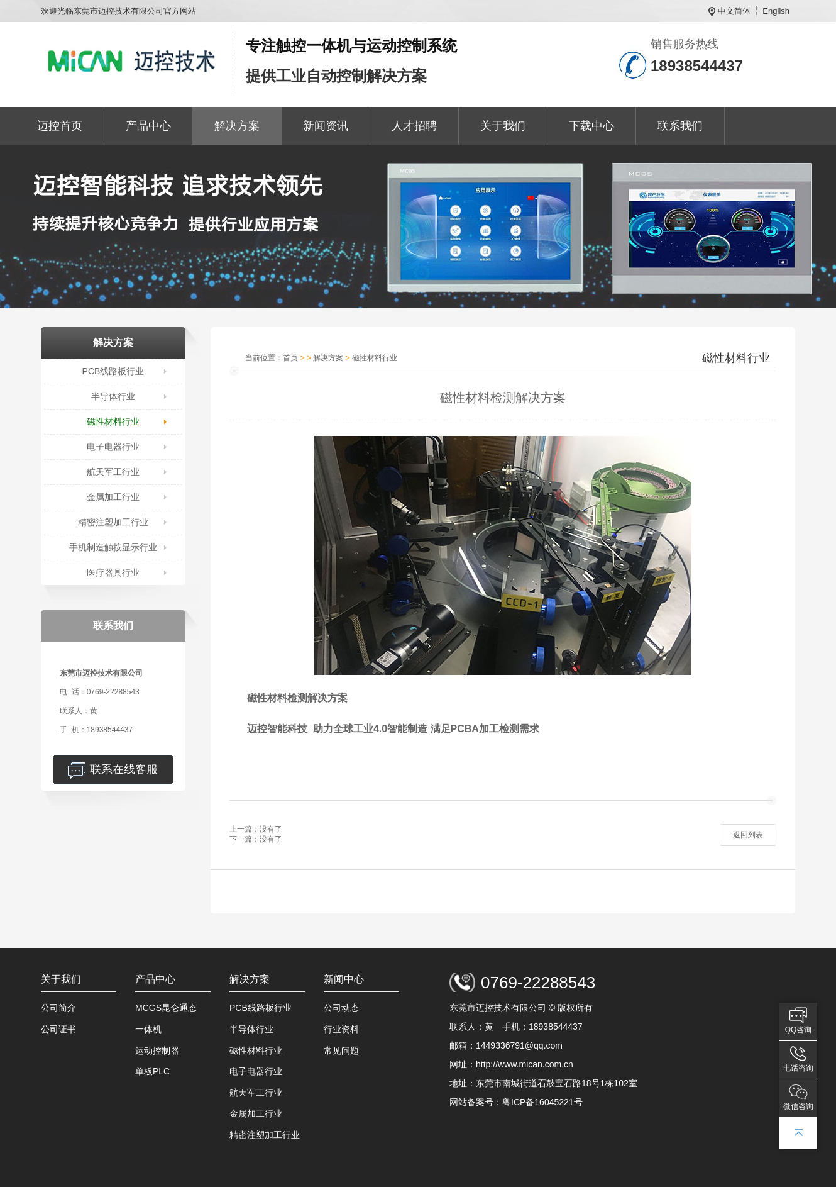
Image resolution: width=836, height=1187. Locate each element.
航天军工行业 (113, 472)
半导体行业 (113, 396)
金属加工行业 (113, 497)
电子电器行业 (113, 447)
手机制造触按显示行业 (113, 547)
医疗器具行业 (113, 572)
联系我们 (680, 126)
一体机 (148, 1029)
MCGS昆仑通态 (166, 1008)
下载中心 (591, 126)
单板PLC (152, 1071)
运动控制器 (157, 1050)
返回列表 (748, 834)
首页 (290, 358)
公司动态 (341, 1008)
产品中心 (148, 126)
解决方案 (237, 126)
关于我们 (502, 126)
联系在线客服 (124, 769)
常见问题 (341, 1050)
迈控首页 (59, 126)
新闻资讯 (325, 126)
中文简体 (734, 11)
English (775, 11)
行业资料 (341, 1029)
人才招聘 (414, 126)
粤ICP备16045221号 (542, 1102)
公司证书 (58, 1029)
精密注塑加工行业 (113, 522)
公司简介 (58, 1008)
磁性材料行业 (113, 421)
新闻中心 (344, 979)
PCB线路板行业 (113, 371)
